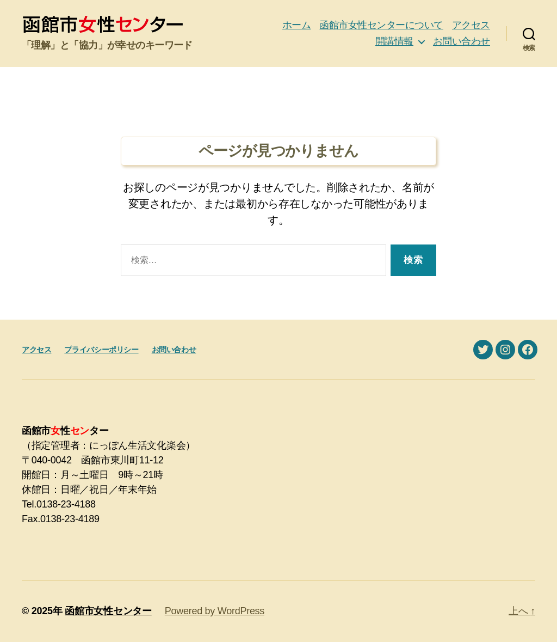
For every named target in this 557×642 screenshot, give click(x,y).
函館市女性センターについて (381, 25)
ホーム (296, 25)
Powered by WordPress (214, 611)
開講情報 (394, 41)
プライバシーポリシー (101, 349)
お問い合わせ (461, 41)
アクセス (471, 25)
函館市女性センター (108, 611)
